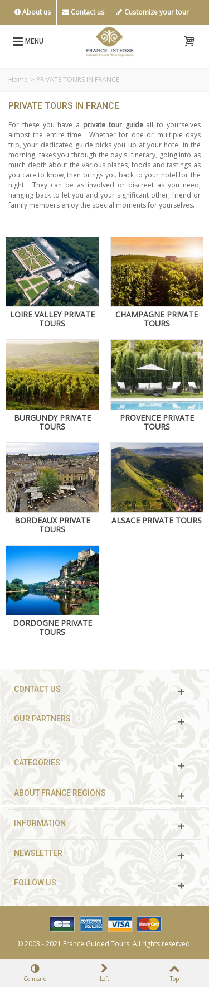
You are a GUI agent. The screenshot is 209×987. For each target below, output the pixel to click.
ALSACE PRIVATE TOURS (156, 520)
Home (18, 79)
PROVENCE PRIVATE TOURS (157, 422)
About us (32, 12)
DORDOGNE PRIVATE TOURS (52, 628)
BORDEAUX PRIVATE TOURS (52, 525)
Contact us (83, 12)
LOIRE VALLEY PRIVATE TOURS (52, 319)
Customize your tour (152, 12)
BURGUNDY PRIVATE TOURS (52, 422)
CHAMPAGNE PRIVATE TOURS (156, 319)
